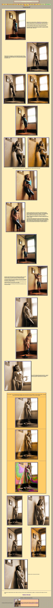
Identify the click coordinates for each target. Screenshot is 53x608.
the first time (39, 22)
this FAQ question (31, 603)
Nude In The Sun (26, 594)
